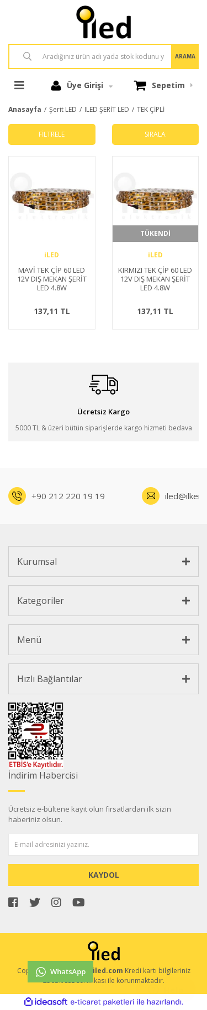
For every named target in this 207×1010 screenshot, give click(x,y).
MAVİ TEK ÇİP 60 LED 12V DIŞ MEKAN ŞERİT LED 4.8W (52, 279)
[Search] (103, 56)
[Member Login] (82, 85)
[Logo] (103, 22)
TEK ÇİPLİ (150, 109)
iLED (51, 255)
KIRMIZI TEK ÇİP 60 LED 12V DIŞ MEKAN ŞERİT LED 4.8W (155, 279)
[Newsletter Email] (103, 845)
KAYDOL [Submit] (103, 874)
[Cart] (163, 85)
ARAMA (185, 56)
